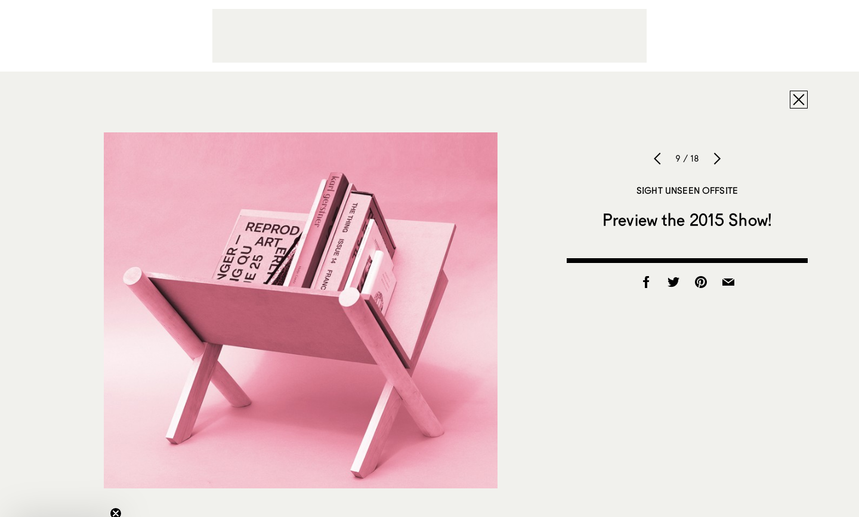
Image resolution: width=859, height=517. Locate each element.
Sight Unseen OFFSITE (687, 190)
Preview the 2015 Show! (687, 219)
